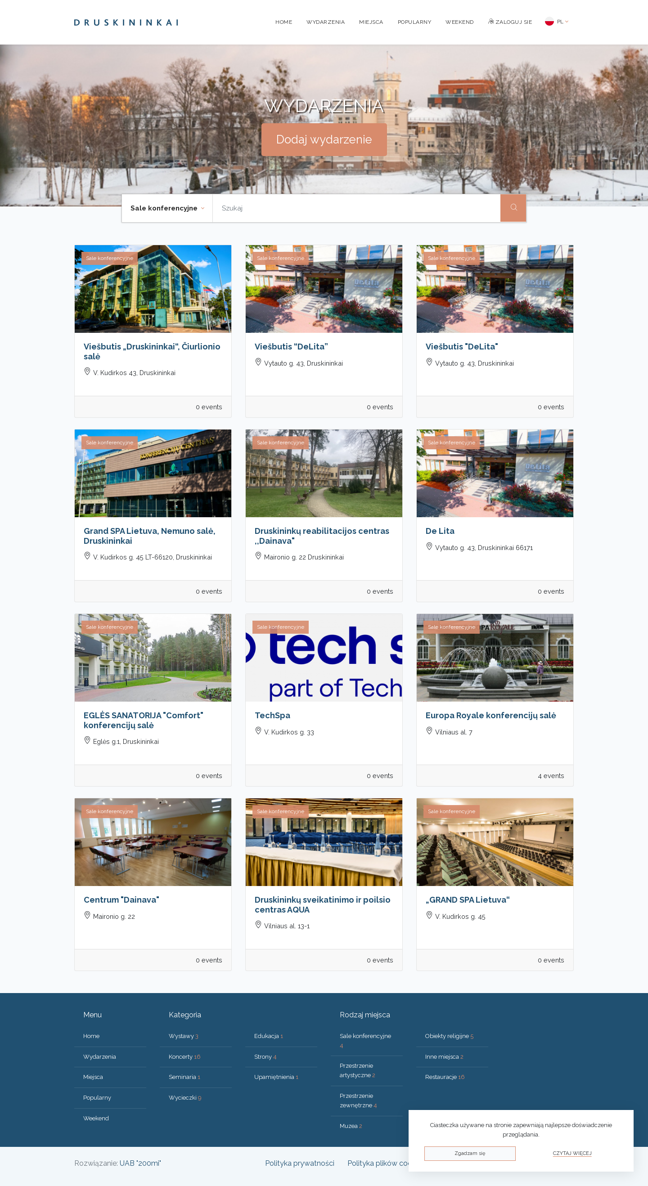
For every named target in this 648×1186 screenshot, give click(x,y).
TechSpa (272, 715)
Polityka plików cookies (386, 1163)
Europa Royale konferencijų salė (491, 715)
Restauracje (445, 1077)
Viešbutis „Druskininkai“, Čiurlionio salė (152, 351)
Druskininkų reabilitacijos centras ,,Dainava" (322, 536)
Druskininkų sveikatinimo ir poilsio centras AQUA (323, 904)
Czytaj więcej (572, 1153)
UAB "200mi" (140, 1163)
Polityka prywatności (299, 1163)
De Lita (440, 531)
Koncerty (185, 1056)
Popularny (415, 22)
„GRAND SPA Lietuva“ (468, 899)
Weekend (460, 22)
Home (283, 22)
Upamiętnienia (276, 1077)
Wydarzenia (325, 22)
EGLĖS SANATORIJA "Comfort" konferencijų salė (143, 720)
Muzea (351, 1126)
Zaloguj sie (510, 22)
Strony (265, 1056)
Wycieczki (185, 1097)
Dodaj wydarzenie (324, 139)
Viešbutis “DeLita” (291, 346)
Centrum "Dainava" (121, 899)
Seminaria (184, 1077)
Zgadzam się (469, 1153)
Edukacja (268, 1036)
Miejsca (371, 22)
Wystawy (183, 1036)
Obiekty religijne (449, 1036)
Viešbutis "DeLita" (462, 346)
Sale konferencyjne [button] (164, 208)
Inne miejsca (444, 1056)
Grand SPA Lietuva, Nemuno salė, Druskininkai (150, 536)
